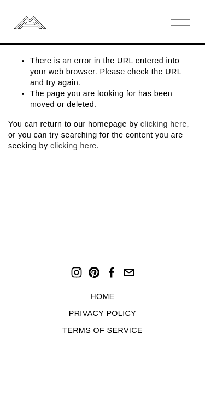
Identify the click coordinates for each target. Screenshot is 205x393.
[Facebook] (111, 272)
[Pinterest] (94, 272)
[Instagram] (76, 272)
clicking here (163, 124)
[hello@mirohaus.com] (129, 272)
